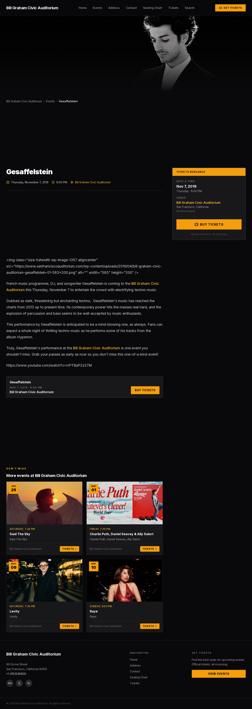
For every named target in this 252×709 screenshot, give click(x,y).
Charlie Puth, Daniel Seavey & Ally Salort (122, 534)
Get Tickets (230, 7)
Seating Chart (152, 7)
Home (83, 7)
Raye (94, 611)
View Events (218, 673)
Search (190, 7)
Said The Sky (20, 534)
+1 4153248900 (16, 673)
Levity (14, 611)
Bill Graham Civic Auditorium (24, 101)
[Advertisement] (124, 135)
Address (114, 7)
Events (97, 7)
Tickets (173, 7)
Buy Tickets (145, 390)
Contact (131, 7)
